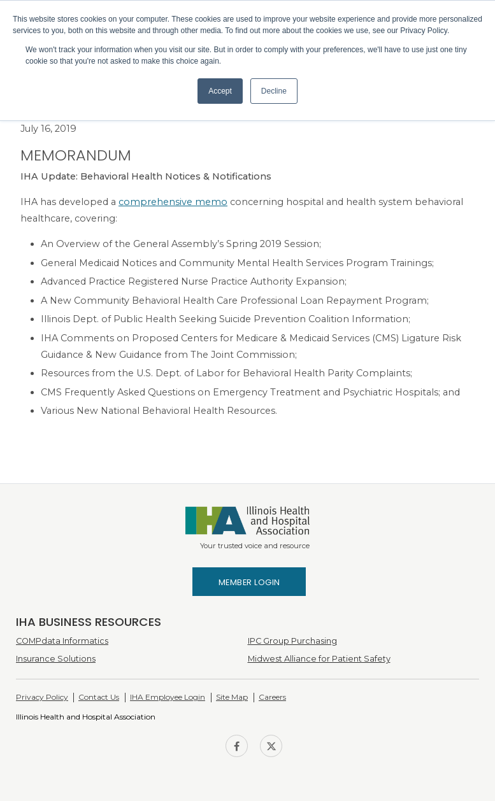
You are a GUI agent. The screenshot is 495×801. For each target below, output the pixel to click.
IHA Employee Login (167, 697)
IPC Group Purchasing (292, 641)
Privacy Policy (42, 697)
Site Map (232, 697)
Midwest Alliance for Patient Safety (319, 658)
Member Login (249, 582)
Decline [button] (274, 91)
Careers (272, 697)
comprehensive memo (172, 202)
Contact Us (98, 697)
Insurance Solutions (56, 658)
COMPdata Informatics (62, 641)
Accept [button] (220, 91)
